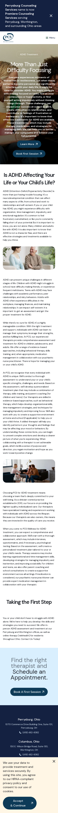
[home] (8, 37)
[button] (20, 803)
